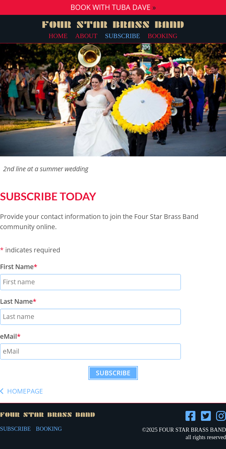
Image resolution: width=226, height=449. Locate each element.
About (86, 35)
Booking (162, 35)
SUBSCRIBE (15, 429)
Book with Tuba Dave (110, 7)
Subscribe (122, 35)
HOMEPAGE (21, 391)
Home (58, 35)
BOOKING (49, 429)
